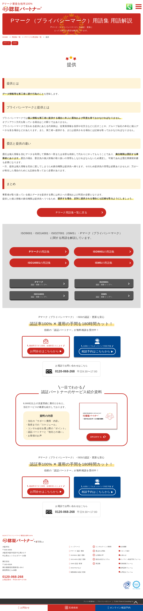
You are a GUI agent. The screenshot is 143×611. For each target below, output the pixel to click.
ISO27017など (75, 568)
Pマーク (6, 43)
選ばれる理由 (99, 551)
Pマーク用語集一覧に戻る (71, 212)
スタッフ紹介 (124, 551)
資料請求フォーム (126, 568)
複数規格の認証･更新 (77, 572)
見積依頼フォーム (126, 563)
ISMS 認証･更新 (75, 564)
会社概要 (123, 547)
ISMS (15, 43)
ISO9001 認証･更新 (77, 555)
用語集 (97, 564)
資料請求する (98, 437)
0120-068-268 (12, 577)
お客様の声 (98, 555)
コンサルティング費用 (102, 547)
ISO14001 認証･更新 (77, 559)
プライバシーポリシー (104, 601)
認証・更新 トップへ (39, 283)
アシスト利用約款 (89, 601)
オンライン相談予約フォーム (130, 559)
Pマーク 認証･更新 (76, 551)
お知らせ (123, 555)
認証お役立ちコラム (101, 559)
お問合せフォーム (126, 572)
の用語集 (39, 251)
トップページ (74, 547)
